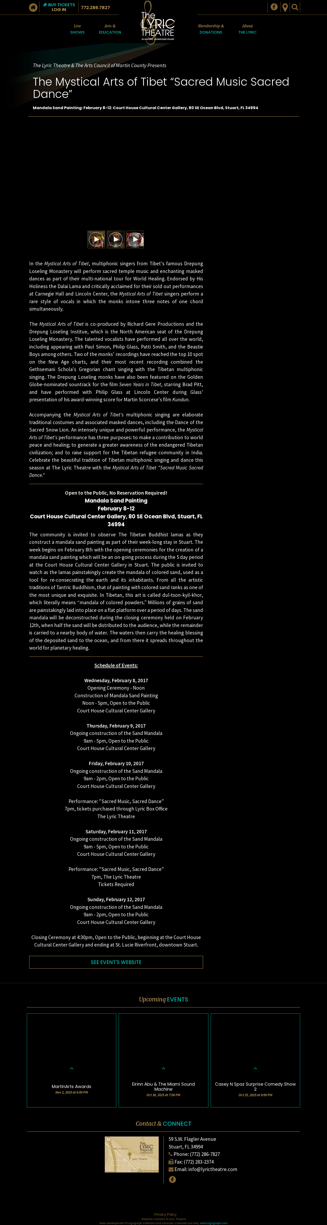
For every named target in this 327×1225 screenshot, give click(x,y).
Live (77, 29)
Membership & (211, 29)
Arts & (110, 29)
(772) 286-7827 (205, 1154)
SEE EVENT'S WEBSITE (116, 962)
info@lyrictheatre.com (212, 1169)
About (247, 29)
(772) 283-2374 (199, 1162)
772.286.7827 (95, 8)
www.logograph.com (214, 1223)
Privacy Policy (165, 1214)
